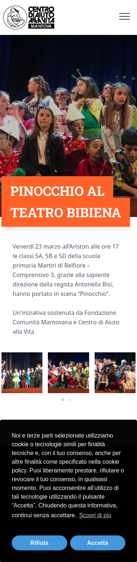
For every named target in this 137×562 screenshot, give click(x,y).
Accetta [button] (97, 543)
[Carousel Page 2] (70, 399)
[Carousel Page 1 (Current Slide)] (62, 399)
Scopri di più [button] (95, 515)
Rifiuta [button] (39, 543)
